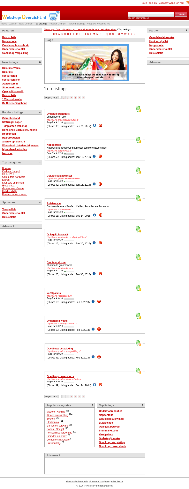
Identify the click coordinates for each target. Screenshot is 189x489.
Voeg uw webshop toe (171, 3)
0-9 (55, 34)
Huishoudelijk (9, 191)
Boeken (6, 168)
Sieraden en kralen (57, 436)
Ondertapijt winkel (57, 320)
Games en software (13, 188)
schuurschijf (9, 75)
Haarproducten (11, 137)
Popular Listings (57, 23)
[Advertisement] (18, 292)
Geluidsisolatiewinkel (59, 175)
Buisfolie (7, 72)
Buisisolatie (9, 37)
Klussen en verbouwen (14, 194)
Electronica (8, 185)
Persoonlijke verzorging (59, 432)
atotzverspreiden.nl (13, 141)
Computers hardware (13, 177)
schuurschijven (11, 79)
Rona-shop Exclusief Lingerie (19, 129)
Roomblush (9, 133)
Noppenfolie (9, 41)
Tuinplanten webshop (14, 126)
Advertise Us (117, 481)
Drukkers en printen (13, 182)
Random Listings (76, 23)
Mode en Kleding (56, 411)
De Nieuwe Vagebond (14, 103)
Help (107, 481)
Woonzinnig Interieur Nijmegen (20, 145)
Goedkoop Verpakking (15, 53)
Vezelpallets (9, 209)
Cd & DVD (8, 174)
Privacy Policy (83, 481)
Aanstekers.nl (10, 83)
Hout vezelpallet (158, 41)
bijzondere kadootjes (14, 149)
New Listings (25, 23)
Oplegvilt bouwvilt (12, 91)
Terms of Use (97, 481)
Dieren (5, 179)
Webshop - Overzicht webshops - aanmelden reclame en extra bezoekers (80, 29)
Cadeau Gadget (11, 171)
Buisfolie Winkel (11, 68)
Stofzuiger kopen (12, 122)
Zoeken (153, 3)
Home (144, 3)
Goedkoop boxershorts (15, 45)
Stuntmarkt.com (11, 87)
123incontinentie (12, 99)
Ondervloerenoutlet (13, 49)
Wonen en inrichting (57, 415)
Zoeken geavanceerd (138, 18)
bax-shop (7, 153)
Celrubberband (11, 118)
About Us (70, 481)
